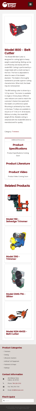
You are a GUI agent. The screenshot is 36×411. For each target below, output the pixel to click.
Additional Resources (18, 140)
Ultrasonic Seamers (10, 358)
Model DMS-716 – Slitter (15, 295)
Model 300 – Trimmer (13, 257)
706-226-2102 (16, 383)
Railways (7, 368)
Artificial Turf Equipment (11, 361)
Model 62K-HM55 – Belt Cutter (16, 332)
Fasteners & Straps (10, 364)
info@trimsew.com (17, 390)
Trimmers (15, 132)
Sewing (6, 355)
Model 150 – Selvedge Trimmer (17, 220)
